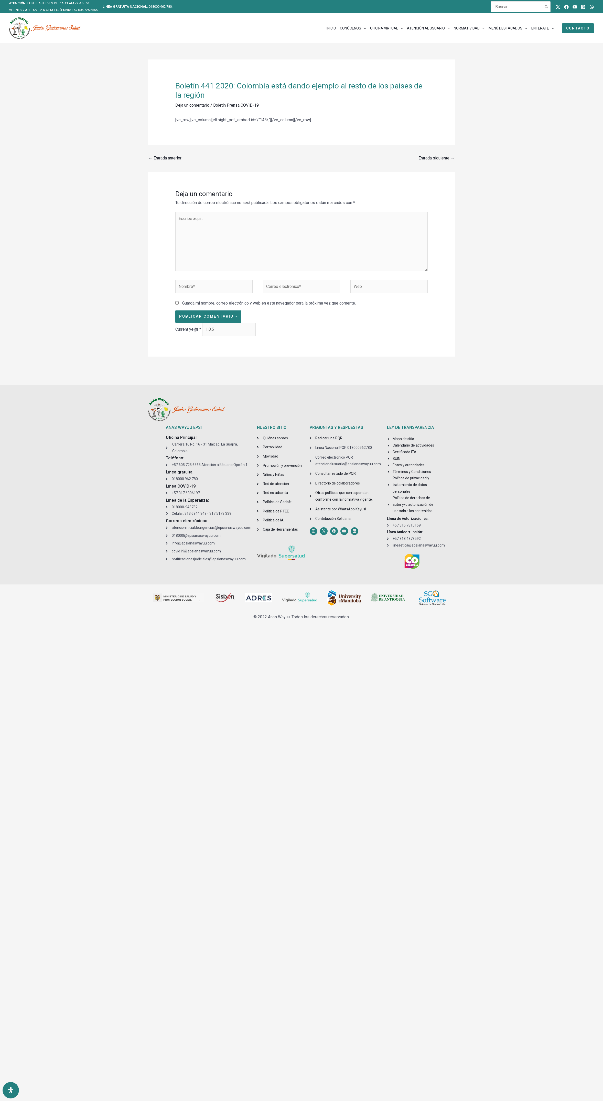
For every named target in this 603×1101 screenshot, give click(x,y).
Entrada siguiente (436, 158)
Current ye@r (188, 329)
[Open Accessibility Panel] (11, 1090)
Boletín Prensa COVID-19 (236, 105)
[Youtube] (575, 7)
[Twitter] (558, 7)
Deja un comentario (192, 105)
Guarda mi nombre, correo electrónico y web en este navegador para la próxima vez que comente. (269, 303)
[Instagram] (583, 7)
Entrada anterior (164, 158)
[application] (363, 28)
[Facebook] (566, 7)
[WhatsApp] (591, 7)
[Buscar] (546, 7)
